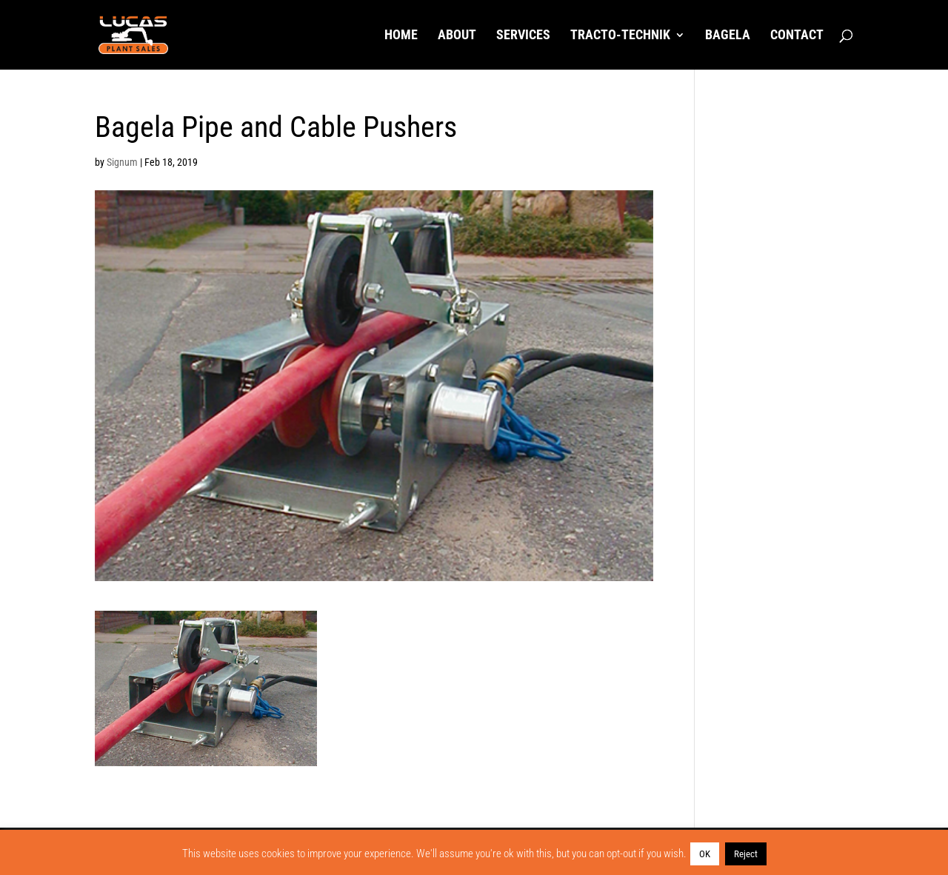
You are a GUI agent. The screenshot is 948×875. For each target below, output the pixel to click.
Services (523, 36)
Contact (797, 36)
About (457, 36)
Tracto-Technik (620, 36)
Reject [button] (746, 853)
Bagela (727, 36)
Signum (122, 162)
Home (401, 36)
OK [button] (704, 853)
